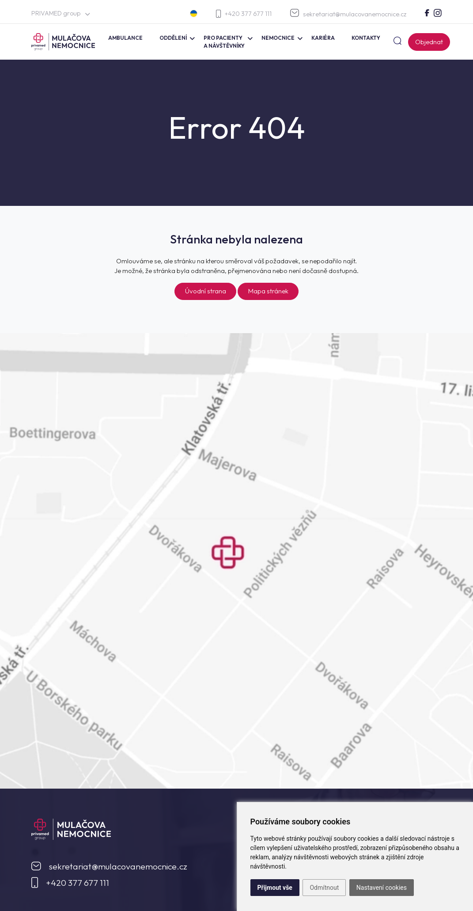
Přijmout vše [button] (274, 887)
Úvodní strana (205, 291)
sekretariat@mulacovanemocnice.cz (348, 13)
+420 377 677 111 (244, 14)
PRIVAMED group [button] (60, 13)
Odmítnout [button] (324, 887)
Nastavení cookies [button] (381, 887)
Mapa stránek (268, 291)
